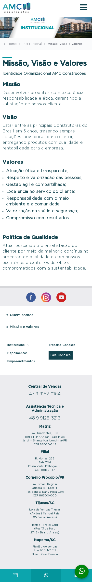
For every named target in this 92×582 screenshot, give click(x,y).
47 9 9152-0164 (45, 394)
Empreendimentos (21, 361)
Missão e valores (22, 327)
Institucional (30, 43)
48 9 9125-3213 (44, 418)
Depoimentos (17, 353)
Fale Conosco (61, 355)
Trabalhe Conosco (62, 345)
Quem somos (19, 315)
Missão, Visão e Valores (62, 43)
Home (9, 43)
